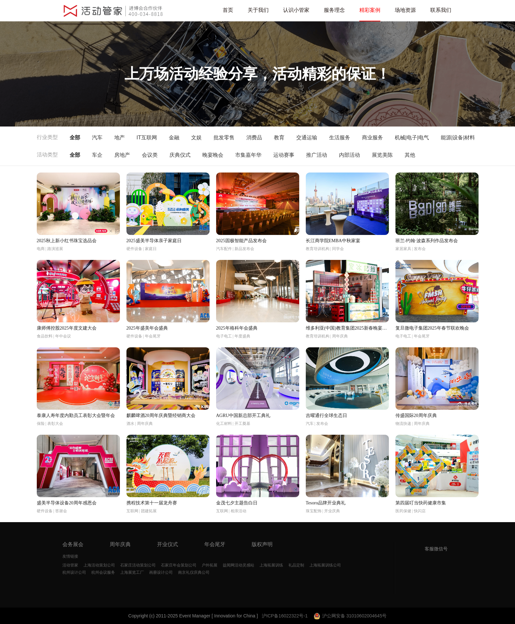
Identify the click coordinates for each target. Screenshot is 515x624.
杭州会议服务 (103, 572)
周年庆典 (120, 544)
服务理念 (334, 10)
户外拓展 (209, 565)
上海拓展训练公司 (325, 565)
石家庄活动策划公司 (138, 565)
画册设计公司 (161, 572)
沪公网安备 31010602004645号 (349, 615)
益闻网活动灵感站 (238, 565)
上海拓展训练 (271, 565)
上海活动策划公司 (99, 565)
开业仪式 (167, 544)
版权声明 (262, 544)
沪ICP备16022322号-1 (285, 615)
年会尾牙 (214, 544)
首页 (228, 10)
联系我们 (440, 10)
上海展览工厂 (132, 572)
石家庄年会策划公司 (178, 565)
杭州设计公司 (74, 572)
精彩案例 (369, 10)
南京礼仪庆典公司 (194, 572)
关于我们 (258, 10)
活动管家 (70, 565)
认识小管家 (296, 10)
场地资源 (405, 10)
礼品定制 (296, 565)
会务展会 (72, 544)
